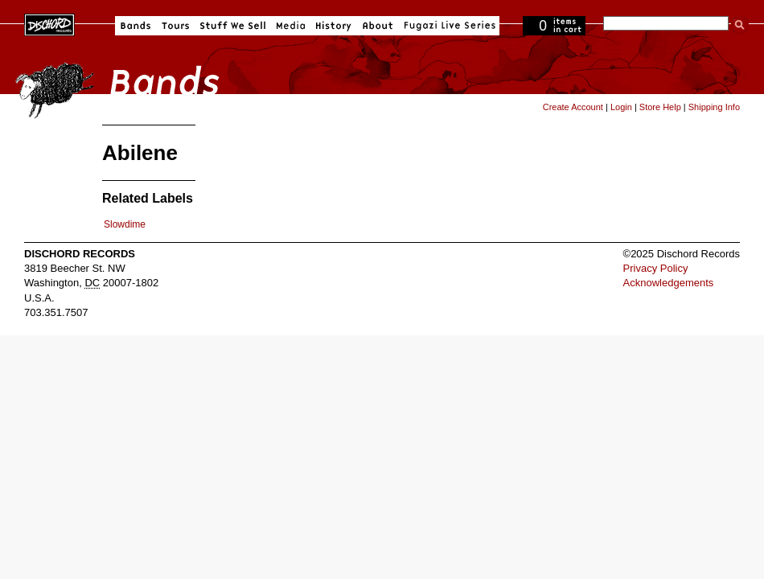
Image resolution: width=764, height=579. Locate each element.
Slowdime (125, 224)
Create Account (573, 107)
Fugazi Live (448, 25)
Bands (135, 25)
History (333, 25)
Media (291, 25)
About (377, 25)
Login (621, 107)
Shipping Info (714, 107)
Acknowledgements (668, 283)
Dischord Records (49, 23)
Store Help (660, 107)
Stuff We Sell (232, 25)
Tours (175, 25)
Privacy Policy (655, 268)
